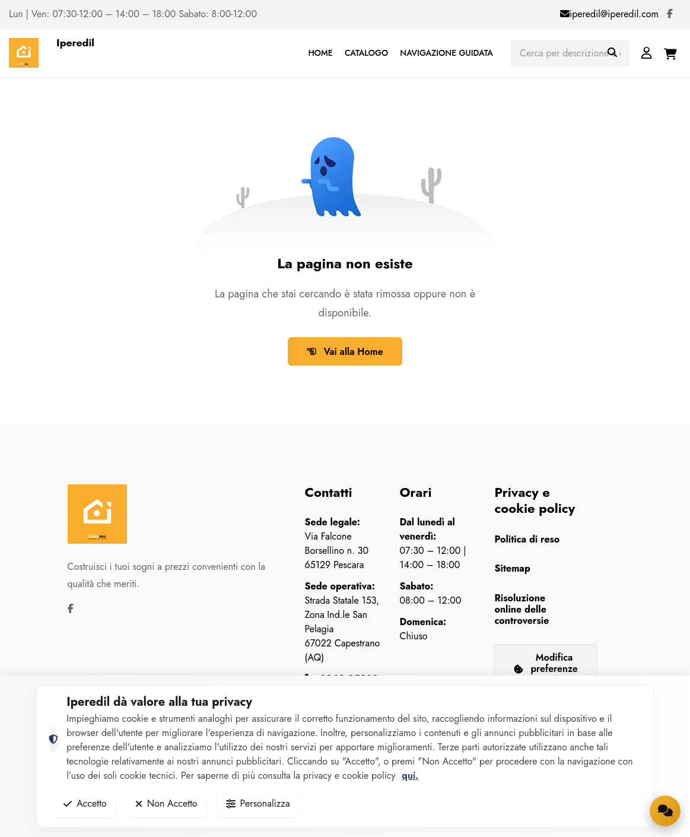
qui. (410, 775)
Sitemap (512, 568)
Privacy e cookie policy (534, 500)
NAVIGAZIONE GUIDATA (446, 53)
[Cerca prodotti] (570, 53)
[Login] (646, 53)
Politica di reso (526, 539)
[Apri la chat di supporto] (665, 810)
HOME (320, 53)
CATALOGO (366, 53)
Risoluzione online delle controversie (521, 609)
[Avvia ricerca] (612, 53)
